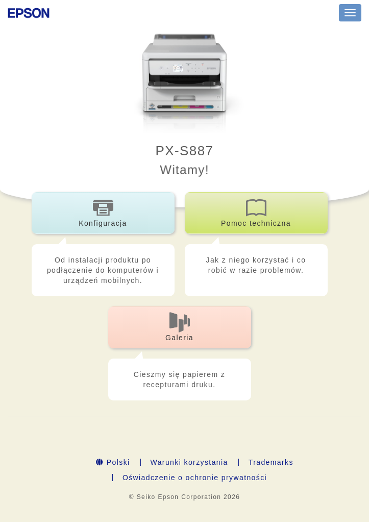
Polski (113, 462)
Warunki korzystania (189, 462)
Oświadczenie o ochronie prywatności (194, 477)
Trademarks (271, 462)
